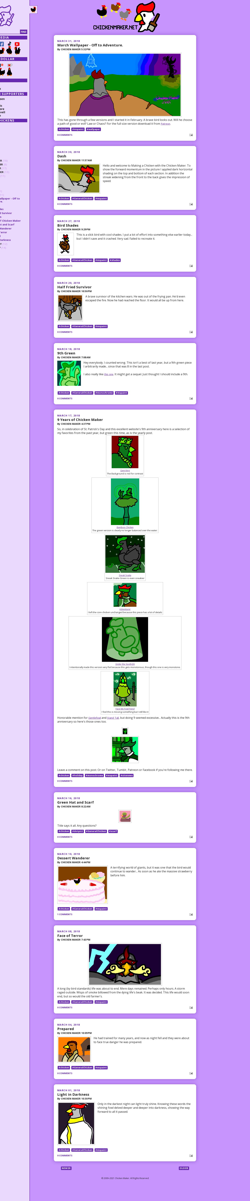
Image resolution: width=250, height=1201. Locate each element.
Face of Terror (70, 945)
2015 (8, 259)
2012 (8, 271)
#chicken (64, 129)
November (15, 164)
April (11, 191)
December (15, 160)
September (16, 172)
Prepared (66, 1038)
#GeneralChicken (83, 200)
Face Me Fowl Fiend (125, 715)
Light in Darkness (74, 1106)
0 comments (65, 135)
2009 (8, 282)
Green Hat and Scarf (77, 809)
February (15, 243)
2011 (8, 275)
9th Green (67, 359)
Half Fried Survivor (75, 291)
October (14, 168)
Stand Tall (115, 724)
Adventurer (125, 615)
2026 (8, 125)
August (13, 175)
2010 (8, 278)
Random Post (12, 89)
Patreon (166, 124)
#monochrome (107, 399)
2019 (8, 152)
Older (183, 1182)
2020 (8, 148)
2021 (8, 145)
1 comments (65, 924)
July (11, 179)
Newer (67, 1182)
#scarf (116, 838)
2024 (8, 133)
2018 (8, 156)
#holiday (78, 782)
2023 (8, 137)
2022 (8, 141)
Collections (10, 85)
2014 (8, 263)
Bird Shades (68, 227)
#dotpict (78, 838)
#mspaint (79, 129)
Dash (62, 156)
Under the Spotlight (125, 670)
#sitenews (130, 782)
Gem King (125, 477)
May (11, 187)
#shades (118, 264)
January (14, 247)
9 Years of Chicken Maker (82, 426)
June (11, 183)
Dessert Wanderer (74, 865)
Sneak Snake (125, 582)
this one (109, 380)
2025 (8, 129)
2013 (8, 267)
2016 (8, 255)
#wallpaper (95, 129)
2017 (8, 251)
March (13, 194)
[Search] (21, 32)
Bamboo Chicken (125, 534)
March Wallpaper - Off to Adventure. (92, 44)
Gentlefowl (95, 724)
